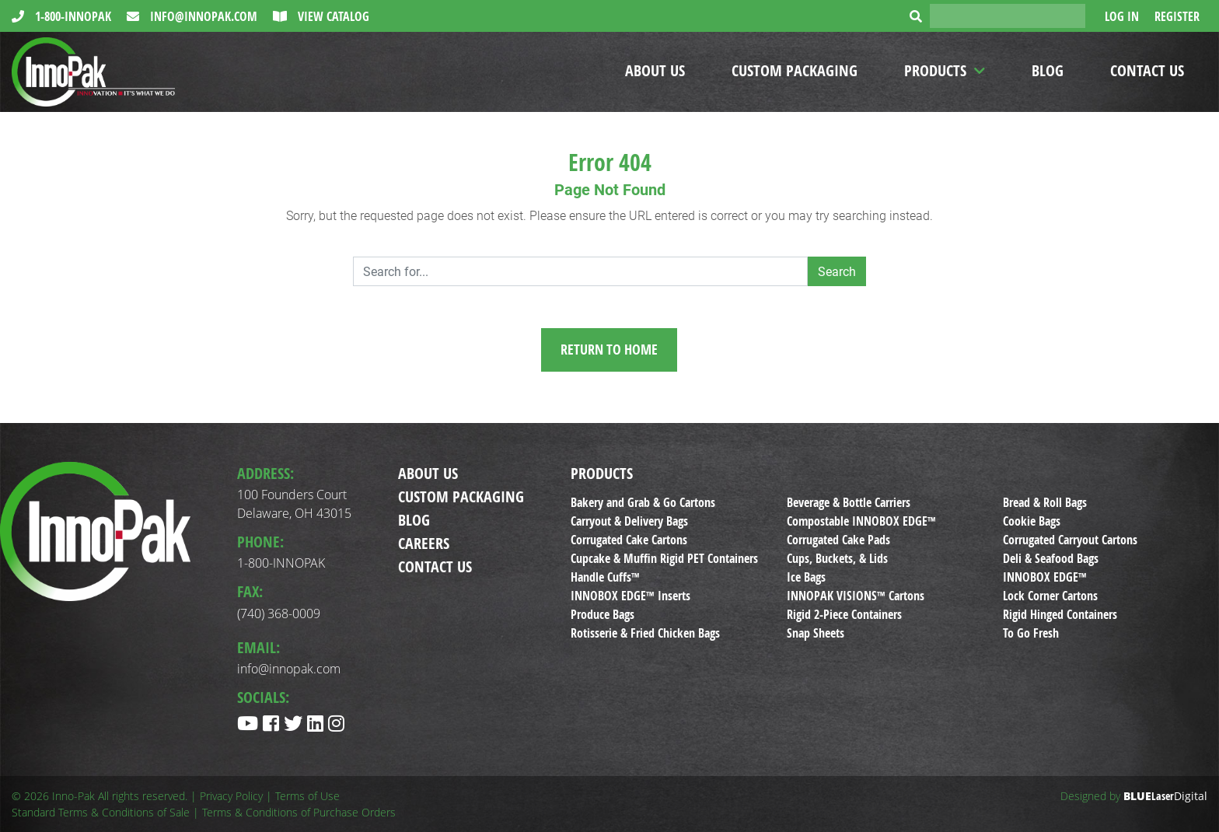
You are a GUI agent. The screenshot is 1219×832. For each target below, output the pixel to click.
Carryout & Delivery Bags (629, 521)
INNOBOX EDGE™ (1045, 577)
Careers (423, 543)
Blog (1048, 70)
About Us (655, 70)
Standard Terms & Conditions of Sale (101, 812)
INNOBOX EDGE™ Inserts (630, 595)
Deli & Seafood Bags (1050, 558)
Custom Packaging (794, 70)
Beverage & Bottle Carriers (848, 502)
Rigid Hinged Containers (1060, 614)
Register (1177, 16)
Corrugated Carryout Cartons (1070, 539)
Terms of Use (307, 795)
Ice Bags (806, 577)
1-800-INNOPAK (71, 16)
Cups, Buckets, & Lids (837, 558)
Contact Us (1147, 70)
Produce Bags (602, 614)
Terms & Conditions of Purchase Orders (299, 812)
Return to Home (609, 349)
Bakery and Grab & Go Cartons (643, 502)
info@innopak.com (202, 16)
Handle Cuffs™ (605, 577)
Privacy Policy (231, 795)
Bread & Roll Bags (1045, 502)
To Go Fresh (1031, 632)
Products (935, 70)
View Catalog (332, 16)
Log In (1122, 16)
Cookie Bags (1031, 521)
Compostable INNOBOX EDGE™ (861, 521)
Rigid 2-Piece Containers (844, 614)
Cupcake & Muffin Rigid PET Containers (664, 558)
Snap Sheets (815, 632)
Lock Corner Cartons (1050, 595)
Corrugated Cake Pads (838, 539)
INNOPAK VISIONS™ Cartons (855, 595)
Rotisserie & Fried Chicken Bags (645, 632)
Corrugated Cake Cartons (629, 539)
